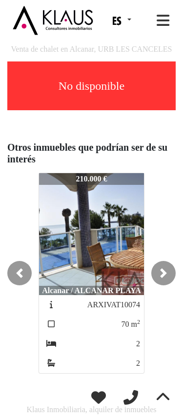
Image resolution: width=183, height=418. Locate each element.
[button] (19, 273)
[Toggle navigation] (163, 20)
